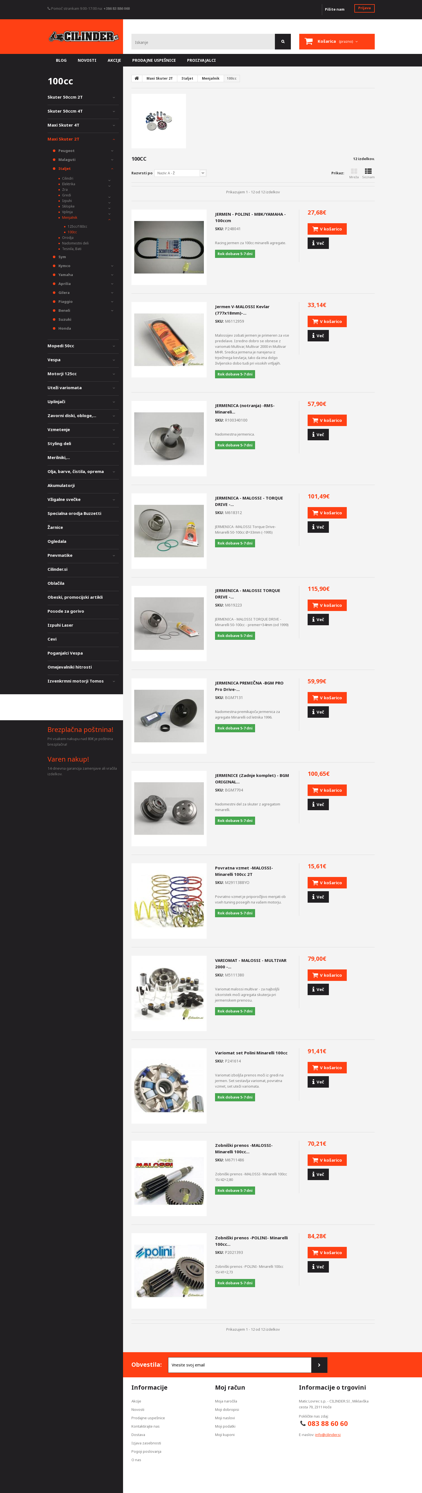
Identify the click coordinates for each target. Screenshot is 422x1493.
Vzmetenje (59, 429)
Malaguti (67, 159)
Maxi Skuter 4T (63, 125)
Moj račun (230, 1387)
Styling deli (59, 443)
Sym (62, 256)
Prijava (364, 7)
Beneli (64, 310)
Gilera (64, 292)
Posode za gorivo (66, 611)
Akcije (136, 1401)
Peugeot (66, 150)
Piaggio (65, 301)
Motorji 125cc (62, 373)
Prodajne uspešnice (148, 1417)
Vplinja (67, 212)
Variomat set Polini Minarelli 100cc (251, 1052)
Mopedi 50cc (61, 345)
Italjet (64, 168)
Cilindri (67, 178)
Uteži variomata (65, 387)
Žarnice (55, 527)
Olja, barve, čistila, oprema (76, 471)
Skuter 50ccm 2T (65, 97)
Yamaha (65, 274)
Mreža (354, 173)
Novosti (137, 1409)
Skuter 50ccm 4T (65, 111)
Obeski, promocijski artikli (75, 597)
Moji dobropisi (227, 1409)
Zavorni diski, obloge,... (72, 415)
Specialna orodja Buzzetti (74, 513)
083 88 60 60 (328, 1423)
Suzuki (64, 319)
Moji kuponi (225, 1434)
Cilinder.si (57, 569)
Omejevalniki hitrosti (70, 667)
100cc (72, 232)
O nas (136, 1459)
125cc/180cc (77, 226)
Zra (64, 189)
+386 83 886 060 (116, 8)
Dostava (138, 1434)
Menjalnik (69, 217)
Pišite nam (335, 9)
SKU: (219, 229)
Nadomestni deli (75, 243)
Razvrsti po (142, 172)
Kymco (64, 265)
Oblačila (56, 583)
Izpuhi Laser (60, 625)
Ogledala (57, 541)
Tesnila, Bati (71, 248)
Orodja (67, 237)
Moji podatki (225, 1426)
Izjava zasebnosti (146, 1443)
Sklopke (68, 206)
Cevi (52, 639)
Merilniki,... (59, 457)
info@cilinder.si (328, 1434)
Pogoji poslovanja (146, 1451)
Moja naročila (226, 1401)
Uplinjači (56, 401)
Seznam (368, 173)
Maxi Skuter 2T (63, 139)
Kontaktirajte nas (145, 1426)
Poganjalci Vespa (65, 653)
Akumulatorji (61, 485)
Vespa (54, 359)
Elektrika (68, 184)
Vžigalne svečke (64, 499)
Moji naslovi (225, 1417)
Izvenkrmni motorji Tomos (76, 681)
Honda (64, 328)
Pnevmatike (60, 555)
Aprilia (64, 283)
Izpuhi (66, 200)
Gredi (66, 195)
